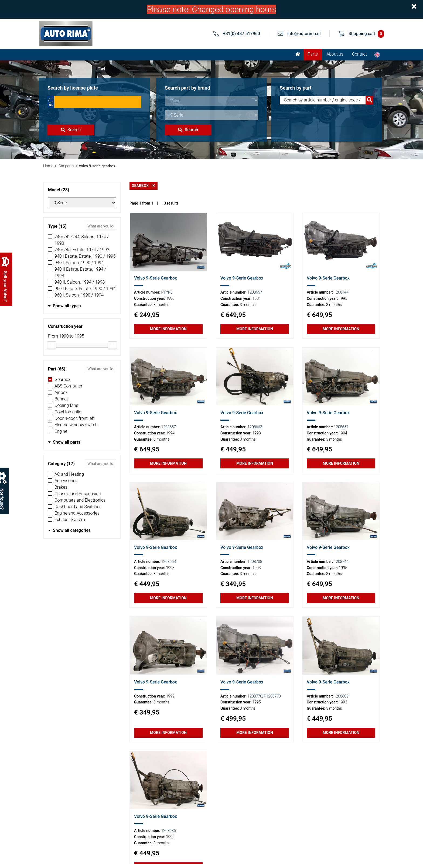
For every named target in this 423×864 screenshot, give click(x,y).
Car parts (66, 166)
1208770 (254, 696)
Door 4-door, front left (74, 418)
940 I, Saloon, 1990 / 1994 (79, 262)
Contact (359, 54)
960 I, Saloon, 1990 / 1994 (79, 295)
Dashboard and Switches (77, 506)
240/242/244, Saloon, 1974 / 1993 (81, 240)
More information (168, 329)
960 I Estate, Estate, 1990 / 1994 (84, 288)
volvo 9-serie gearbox (97, 166)
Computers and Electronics (79, 500)
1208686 (341, 696)
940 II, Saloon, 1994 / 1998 (79, 282)
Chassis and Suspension (77, 493)
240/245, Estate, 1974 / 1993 (81, 249)
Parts (313, 54)
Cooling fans (66, 405)
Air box (60, 392)
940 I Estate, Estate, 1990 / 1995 (84, 256)
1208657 (254, 292)
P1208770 (272, 696)
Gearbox (62, 379)
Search (71, 129)
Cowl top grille (67, 411)
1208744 (341, 292)
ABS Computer (68, 386)
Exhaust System (69, 519)
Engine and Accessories (77, 513)
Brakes (60, 487)
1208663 (254, 427)
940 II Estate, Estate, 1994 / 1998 (80, 272)
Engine (60, 431)
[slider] (51, 345)
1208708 (254, 561)
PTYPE (167, 292)
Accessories (65, 480)
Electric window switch (76, 424)
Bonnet (61, 399)
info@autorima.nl (304, 33)
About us (334, 54)
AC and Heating (69, 474)
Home (48, 166)
